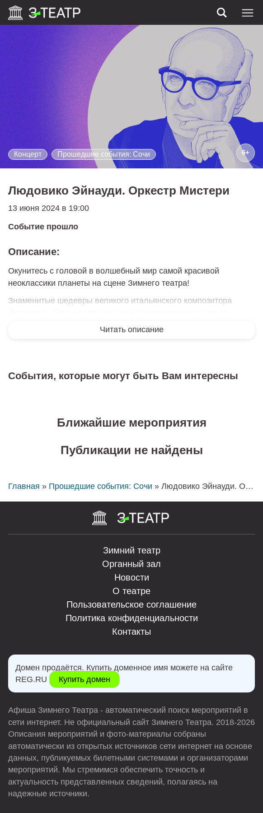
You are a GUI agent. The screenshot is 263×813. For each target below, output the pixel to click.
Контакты (131, 631)
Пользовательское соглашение (131, 604)
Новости (131, 577)
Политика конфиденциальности (132, 618)
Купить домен (84, 679)
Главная (24, 486)
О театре (131, 591)
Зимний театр (131, 550)
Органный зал (131, 564)
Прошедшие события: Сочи (103, 154)
